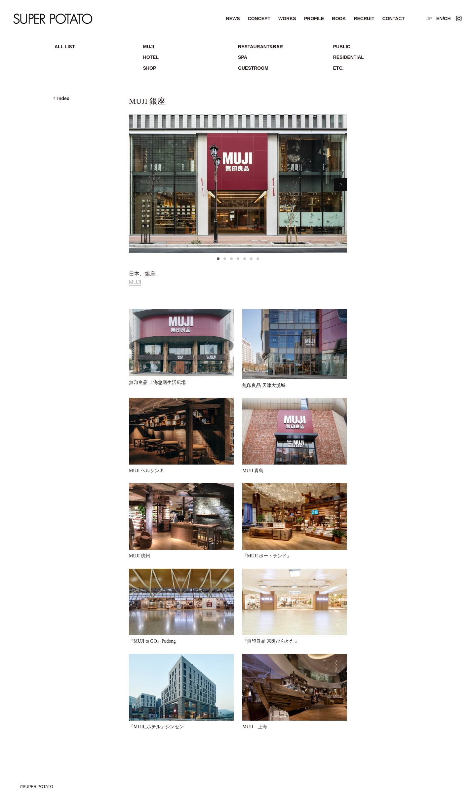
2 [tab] (224, 260)
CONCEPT (259, 18)
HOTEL (151, 57)
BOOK (339, 18)
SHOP (149, 68)
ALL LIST (65, 46)
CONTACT (393, 18)
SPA (242, 57)
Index (63, 98)
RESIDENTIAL (348, 57)
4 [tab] (238, 260)
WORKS (287, 18)
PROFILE (314, 18)
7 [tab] (258, 260)
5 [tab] (244, 260)
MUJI (148, 46)
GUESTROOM (253, 68)
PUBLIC (341, 46)
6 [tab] (251, 260)
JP (429, 18)
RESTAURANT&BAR (260, 46)
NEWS (233, 18)
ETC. (338, 68)
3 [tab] (231, 260)
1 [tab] (218, 260)
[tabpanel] (238, 183)
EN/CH (443, 18)
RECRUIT (364, 18)
